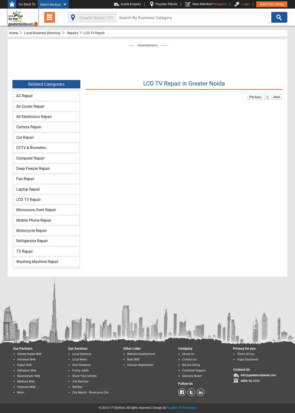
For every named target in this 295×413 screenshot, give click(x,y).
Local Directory (81, 354)
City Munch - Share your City (90, 392)
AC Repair (24, 96)
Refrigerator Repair (32, 241)
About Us (188, 354)
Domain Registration (140, 365)
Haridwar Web (26, 359)
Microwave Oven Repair (36, 210)
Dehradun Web (26, 370)
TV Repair (24, 251)
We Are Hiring (191, 365)
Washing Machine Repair (37, 261)
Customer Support (194, 370)
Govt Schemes (81, 365)
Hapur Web (24, 365)
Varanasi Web (26, 387)
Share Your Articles (84, 376)
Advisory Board (192, 376)
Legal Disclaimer (247, 359)
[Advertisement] (147, 59)
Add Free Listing (272, 4)
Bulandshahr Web (28, 376)
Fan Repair (25, 179)
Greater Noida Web (29, 354)
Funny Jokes (80, 370)
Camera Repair (28, 127)
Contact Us (189, 359)
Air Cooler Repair (30, 106)
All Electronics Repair (34, 116)
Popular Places (166, 4)
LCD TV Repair (28, 199)
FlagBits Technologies (182, 407)
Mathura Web (26, 381)
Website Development (141, 354)
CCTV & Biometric (31, 147)
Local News (79, 359)
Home (13, 33)
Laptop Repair (28, 189)
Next (276, 97)
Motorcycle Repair (31, 230)
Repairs (72, 33)
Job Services (80, 381)
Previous (255, 97)
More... (21, 392)
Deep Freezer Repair (33, 168)
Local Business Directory (42, 33)
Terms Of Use (245, 354)
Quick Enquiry (131, 4)
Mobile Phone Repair (33, 220)
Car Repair (25, 137)
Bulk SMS (133, 359)
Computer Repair (30, 158)
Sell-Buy (77, 387)
